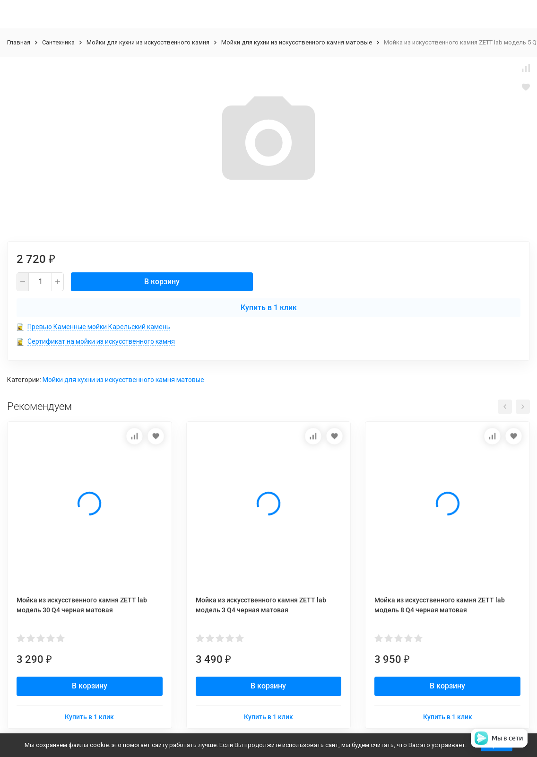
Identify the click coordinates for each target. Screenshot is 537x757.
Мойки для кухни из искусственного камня (148, 42)
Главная (18, 42)
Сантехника (58, 42)
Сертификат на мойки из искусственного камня (101, 341)
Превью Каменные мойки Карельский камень (98, 327)
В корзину (162, 281)
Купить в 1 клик (269, 307)
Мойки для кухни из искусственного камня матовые (296, 42)
